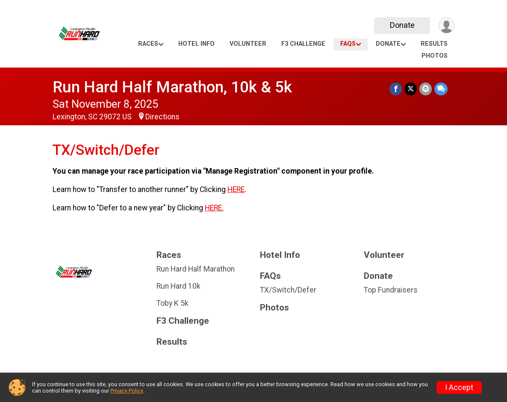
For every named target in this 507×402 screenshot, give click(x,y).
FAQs (348, 43)
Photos (435, 55)
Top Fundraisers (391, 290)
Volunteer (248, 43)
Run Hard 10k (178, 286)
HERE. (214, 208)
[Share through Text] (441, 89)
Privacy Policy (126, 390)
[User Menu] (446, 25)
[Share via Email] (425, 89)
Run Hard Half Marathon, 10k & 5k (172, 87)
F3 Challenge (303, 43)
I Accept (459, 387)
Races (148, 43)
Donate (402, 25)
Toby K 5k (172, 303)
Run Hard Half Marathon (195, 269)
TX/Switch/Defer (288, 290)
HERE (236, 189)
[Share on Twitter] (410, 89)
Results (434, 43)
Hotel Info (196, 43)
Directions (162, 116)
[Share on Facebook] (395, 89)
